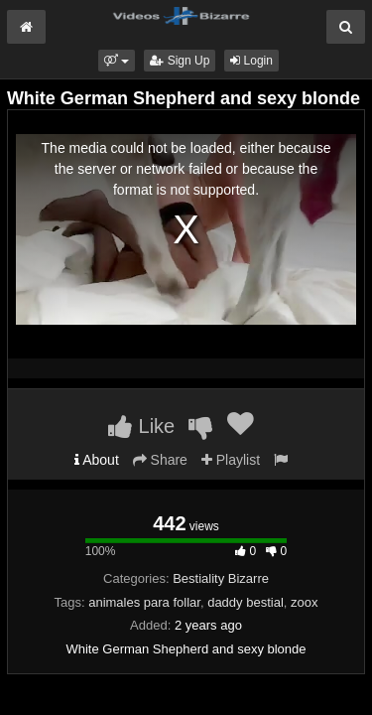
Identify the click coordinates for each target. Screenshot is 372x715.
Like (141, 426)
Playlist (230, 460)
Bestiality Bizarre (221, 578)
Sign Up (179, 61)
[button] (116, 61)
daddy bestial (245, 602)
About (96, 460)
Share (160, 460)
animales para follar (144, 602)
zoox (304, 602)
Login (251, 61)
